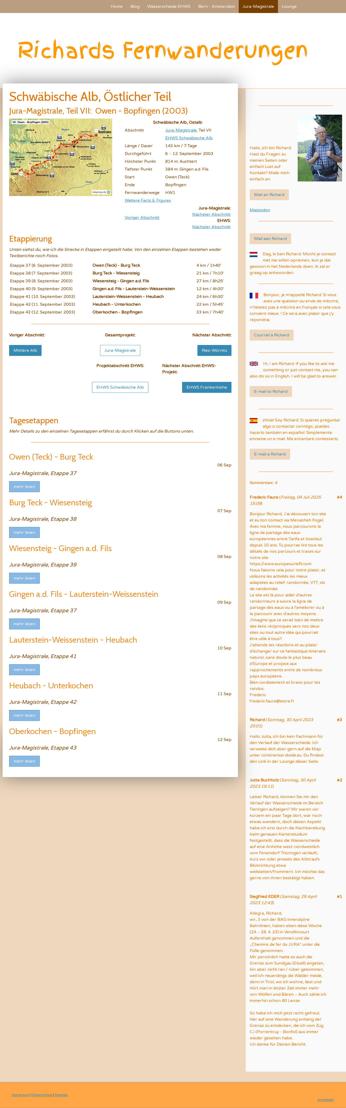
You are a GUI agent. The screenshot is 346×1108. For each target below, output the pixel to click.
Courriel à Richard (271, 335)
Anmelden (325, 1100)
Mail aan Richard (270, 238)
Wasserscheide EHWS (168, 6)
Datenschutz (42, 1095)
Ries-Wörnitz (214, 350)
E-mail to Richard (271, 391)
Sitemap (61, 1095)
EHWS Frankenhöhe (207, 387)
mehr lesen (24, 486)
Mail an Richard (269, 194)
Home (117, 6)
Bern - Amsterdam (216, 6)
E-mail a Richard (270, 454)
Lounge (289, 6)
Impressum (21, 1095)
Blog (134, 6)
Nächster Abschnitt (211, 214)
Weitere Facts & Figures (148, 200)
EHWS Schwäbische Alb (189, 138)
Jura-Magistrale (258, 6)
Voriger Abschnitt (142, 217)
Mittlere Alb (25, 350)
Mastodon (260, 210)
